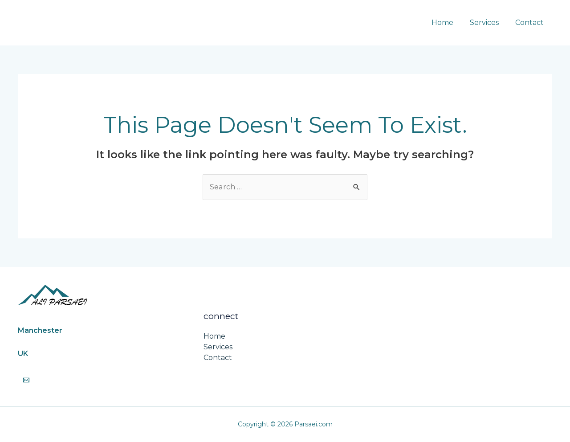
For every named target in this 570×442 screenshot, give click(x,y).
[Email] (26, 380)
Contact (531, 22)
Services (487, 22)
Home (448, 22)
